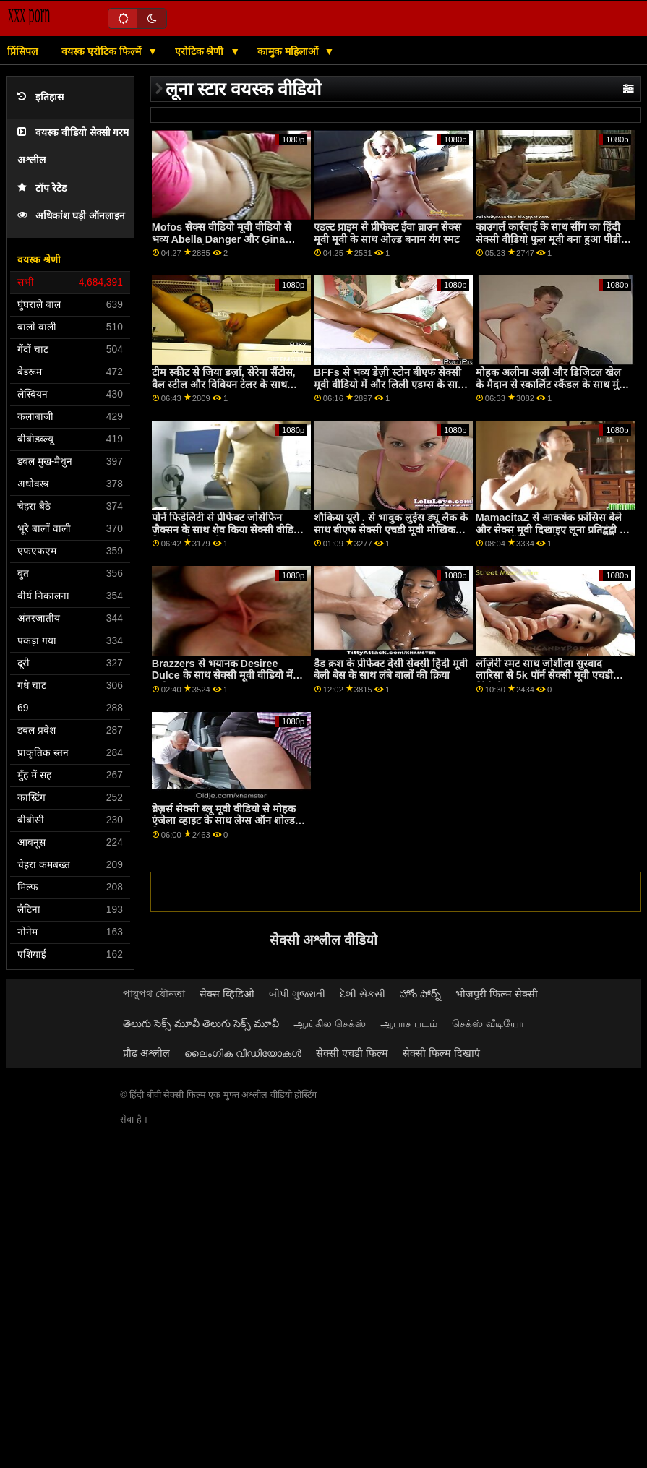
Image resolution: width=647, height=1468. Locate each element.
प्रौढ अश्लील (146, 1053)
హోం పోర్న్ (420, 994)
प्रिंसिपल (22, 51)
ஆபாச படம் (408, 1023)
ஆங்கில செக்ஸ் (329, 1023)
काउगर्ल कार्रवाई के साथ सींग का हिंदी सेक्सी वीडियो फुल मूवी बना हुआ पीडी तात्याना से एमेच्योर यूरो (548, 239)
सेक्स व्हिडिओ (227, 994)
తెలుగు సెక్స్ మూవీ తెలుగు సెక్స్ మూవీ (201, 1023)
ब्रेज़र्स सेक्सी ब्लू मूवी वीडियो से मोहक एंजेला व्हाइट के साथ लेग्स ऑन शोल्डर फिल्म (225, 820)
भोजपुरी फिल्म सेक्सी (496, 994)
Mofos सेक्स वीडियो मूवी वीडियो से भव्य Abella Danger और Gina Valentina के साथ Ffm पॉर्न (221, 239)
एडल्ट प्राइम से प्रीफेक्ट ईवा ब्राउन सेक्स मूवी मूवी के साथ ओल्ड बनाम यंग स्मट (387, 233)
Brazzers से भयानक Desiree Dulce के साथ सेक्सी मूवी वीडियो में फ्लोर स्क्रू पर (222, 675)
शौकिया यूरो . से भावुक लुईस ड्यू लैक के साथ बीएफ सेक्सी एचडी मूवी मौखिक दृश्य (391, 529)
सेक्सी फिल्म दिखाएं (441, 1053)
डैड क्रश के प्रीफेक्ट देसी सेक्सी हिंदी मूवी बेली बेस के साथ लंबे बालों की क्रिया (391, 670)
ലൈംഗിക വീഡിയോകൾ (242, 1053)
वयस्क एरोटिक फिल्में (102, 51)
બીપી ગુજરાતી (297, 994)
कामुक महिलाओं (289, 51)
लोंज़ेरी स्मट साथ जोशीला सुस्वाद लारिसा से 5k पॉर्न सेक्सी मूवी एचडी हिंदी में (544, 675)
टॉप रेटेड (42, 188)
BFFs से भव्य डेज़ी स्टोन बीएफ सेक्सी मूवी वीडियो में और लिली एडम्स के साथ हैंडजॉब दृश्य (389, 384)
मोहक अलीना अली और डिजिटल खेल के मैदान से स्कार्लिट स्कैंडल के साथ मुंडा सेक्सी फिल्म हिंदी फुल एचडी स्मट (551, 384)
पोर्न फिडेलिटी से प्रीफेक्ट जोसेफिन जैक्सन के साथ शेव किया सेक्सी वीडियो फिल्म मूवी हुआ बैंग (227, 529)
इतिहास (40, 97)
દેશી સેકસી (362, 994)
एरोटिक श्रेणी (201, 51)
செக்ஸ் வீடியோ (488, 1023)
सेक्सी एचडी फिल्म (352, 1053)
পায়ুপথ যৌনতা (154, 994)
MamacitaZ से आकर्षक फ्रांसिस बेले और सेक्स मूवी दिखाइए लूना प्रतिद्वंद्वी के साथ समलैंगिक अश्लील (551, 529)
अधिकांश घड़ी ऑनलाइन (71, 215)
